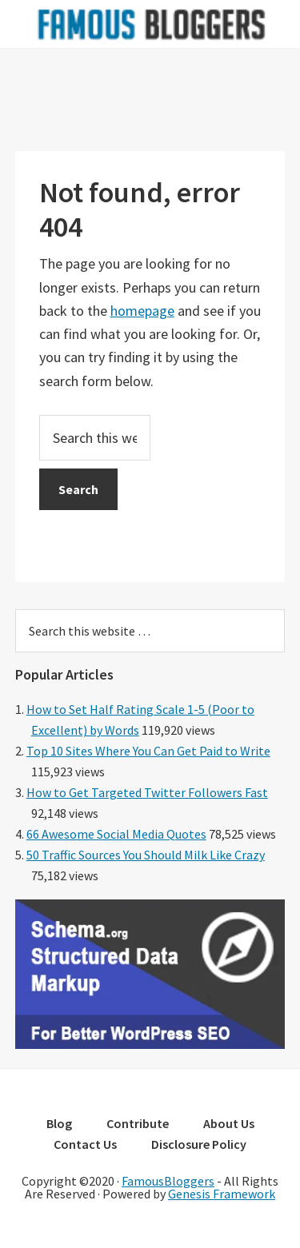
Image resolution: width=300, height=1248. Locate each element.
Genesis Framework (221, 1194)
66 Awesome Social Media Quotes (116, 834)
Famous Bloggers (150, 24)
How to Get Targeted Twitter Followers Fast (147, 792)
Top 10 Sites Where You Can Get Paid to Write (148, 751)
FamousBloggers (168, 1181)
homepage (142, 310)
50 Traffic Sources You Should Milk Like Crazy (145, 855)
